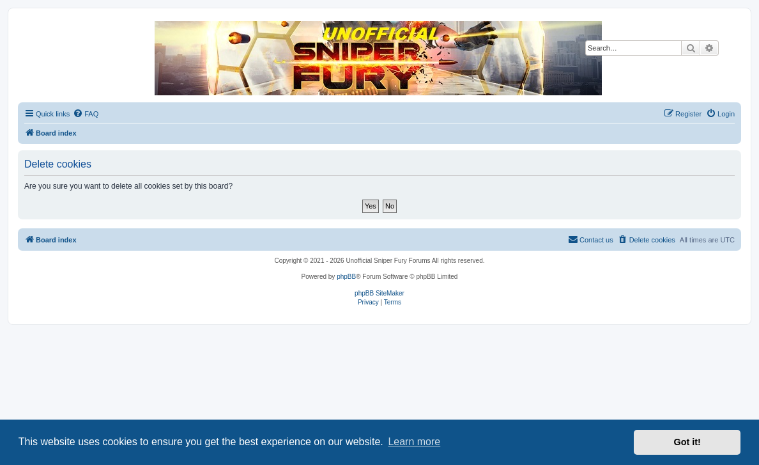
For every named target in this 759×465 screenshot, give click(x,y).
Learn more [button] (414, 441)
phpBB (346, 276)
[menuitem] (85, 114)
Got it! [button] (687, 442)
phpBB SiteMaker (379, 293)
